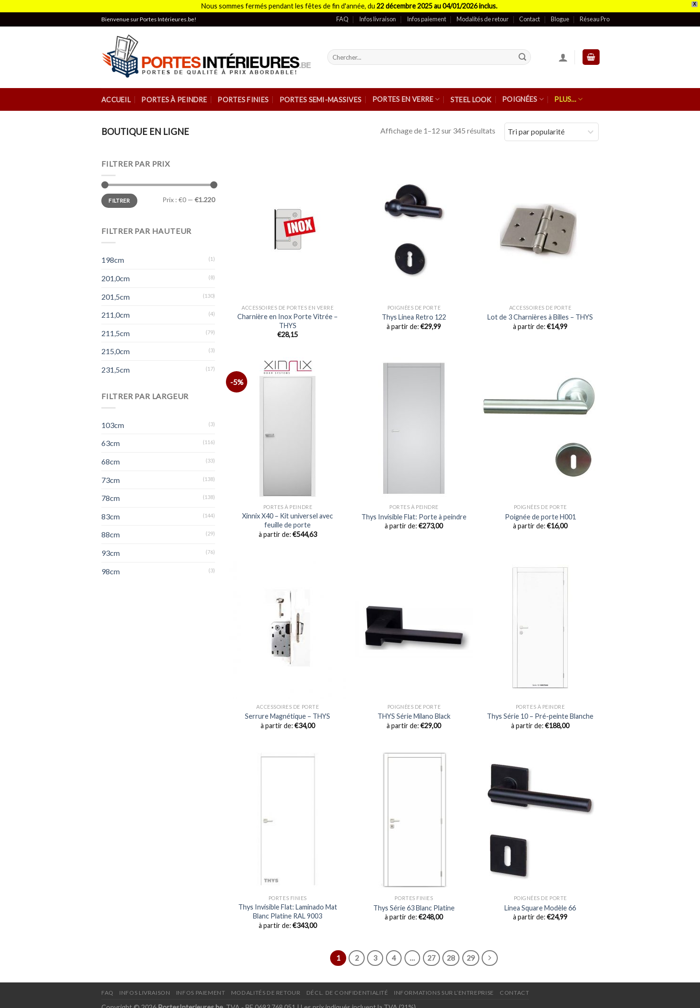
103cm (112, 419)
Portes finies (243, 94)
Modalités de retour (483, 14)
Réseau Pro (595, 14)
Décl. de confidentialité (347, 987)
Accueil (116, 94)
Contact (529, 14)
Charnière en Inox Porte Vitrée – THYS (287, 315)
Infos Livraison (144, 987)
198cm (112, 254)
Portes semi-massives (320, 94)
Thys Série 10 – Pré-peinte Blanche (540, 711)
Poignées (523, 93)
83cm (110, 511)
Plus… (568, 93)
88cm (110, 529)
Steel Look (471, 94)
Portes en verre (406, 93)
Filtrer (119, 195)
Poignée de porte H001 (540, 512)
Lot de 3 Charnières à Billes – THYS (540, 312)
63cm (110, 437)
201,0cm (115, 272)
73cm (110, 474)
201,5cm (115, 291)
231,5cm (115, 364)
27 (431, 952)
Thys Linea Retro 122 (414, 312)
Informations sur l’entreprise (444, 987)
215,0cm (115, 346)
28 (451, 952)
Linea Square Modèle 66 (540, 903)
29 (471, 952)
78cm (110, 492)
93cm (110, 547)
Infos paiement (426, 14)
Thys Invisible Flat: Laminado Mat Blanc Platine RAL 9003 (287, 906)
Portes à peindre (174, 94)
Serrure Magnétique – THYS (287, 711)
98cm (110, 566)
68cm (110, 456)
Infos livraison (377, 14)
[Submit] (522, 52)
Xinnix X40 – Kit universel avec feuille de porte (287, 515)
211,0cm (115, 309)
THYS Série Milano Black (413, 711)
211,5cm (115, 327)
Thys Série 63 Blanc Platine (414, 903)
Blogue (560, 14)
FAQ (342, 14)
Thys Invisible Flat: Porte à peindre (414, 512)
